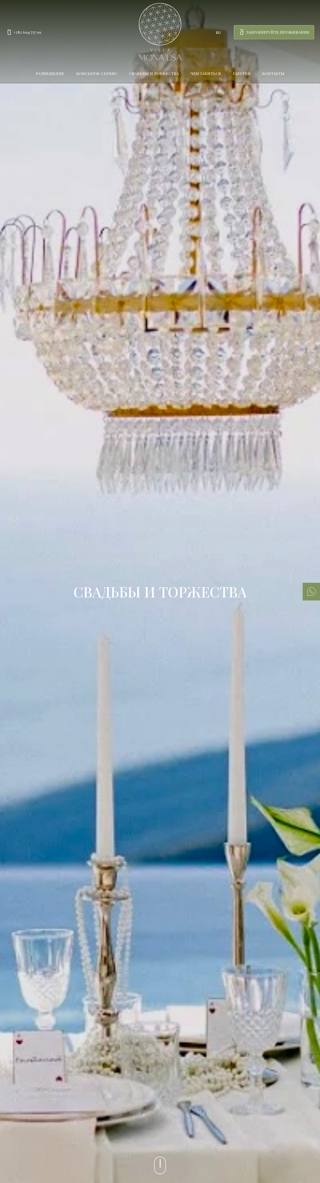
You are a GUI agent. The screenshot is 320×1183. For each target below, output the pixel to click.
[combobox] (221, 32)
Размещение (50, 73)
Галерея (241, 73)
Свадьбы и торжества (154, 73)
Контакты (273, 73)
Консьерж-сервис (97, 73)
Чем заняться (205, 73)
